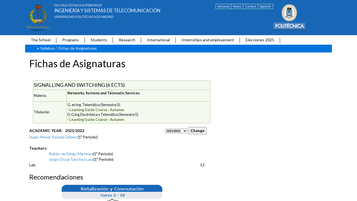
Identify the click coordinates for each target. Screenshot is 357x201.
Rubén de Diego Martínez (71, 153)
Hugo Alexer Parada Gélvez (53, 137)
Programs (70, 39)
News (237, 6)
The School (40, 39)
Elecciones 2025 (260, 39)
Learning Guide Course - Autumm (96, 110)
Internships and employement (208, 39)
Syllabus (47, 48)
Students (99, 39)
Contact (250, 6)
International (158, 39)
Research (127, 39)
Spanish (265, 6)
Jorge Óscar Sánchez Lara (71, 159)
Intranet (224, 6)
